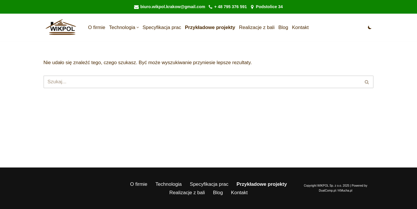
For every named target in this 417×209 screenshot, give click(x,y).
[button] (138, 27)
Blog (283, 27)
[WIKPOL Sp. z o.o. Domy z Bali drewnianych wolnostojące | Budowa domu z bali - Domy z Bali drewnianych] (60, 27)
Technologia (169, 184)
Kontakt (300, 27)
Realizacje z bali (257, 27)
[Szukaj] (202, 81)
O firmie (96, 27)
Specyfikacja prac (161, 27)
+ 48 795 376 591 (230, 6)
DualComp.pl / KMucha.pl (335, 190)
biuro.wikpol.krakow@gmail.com (172, 6)
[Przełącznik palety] (369, 27)
